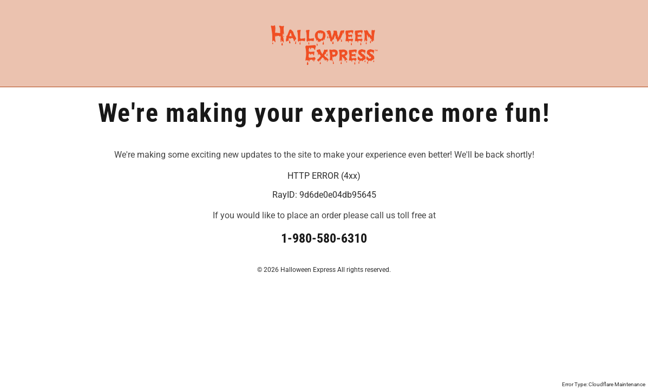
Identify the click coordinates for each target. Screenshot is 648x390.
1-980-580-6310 (324, 238)
